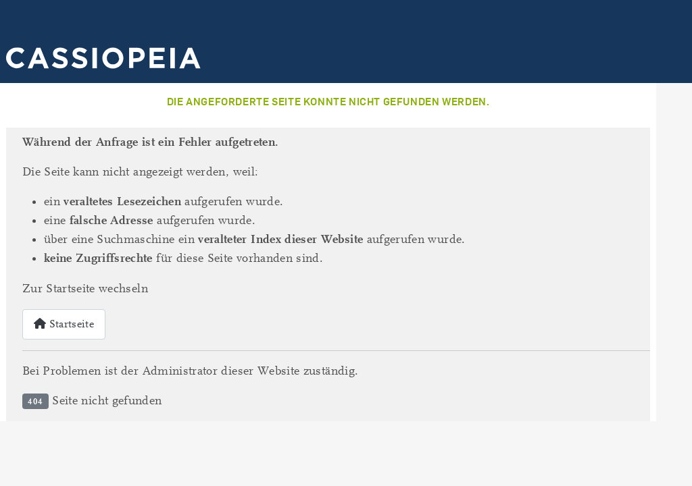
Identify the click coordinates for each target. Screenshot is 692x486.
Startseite (64, 324)
